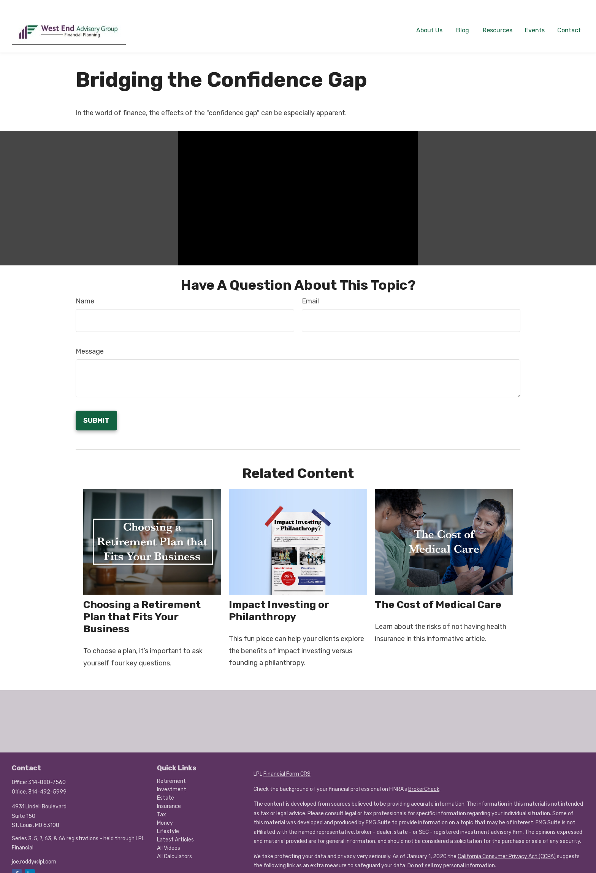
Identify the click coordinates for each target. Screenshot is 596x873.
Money (165, 812)
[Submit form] (96, 409)
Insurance (169, 795)
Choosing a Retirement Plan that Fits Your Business (142, 605)
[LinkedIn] (30, 863)
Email (310, 290)
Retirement (171, 770)
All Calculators (174, 845)
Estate (165, 787)
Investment (171, 778)
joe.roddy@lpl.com (34, 851)
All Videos (168, 837)
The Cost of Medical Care (438, 593)
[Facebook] (17, 863)
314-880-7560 (47, 771)
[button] (429, 18)
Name (85, 290)
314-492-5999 (47, 781)
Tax (161, 803)
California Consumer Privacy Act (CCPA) (507, 845)
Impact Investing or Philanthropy (279, 599)
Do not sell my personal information (451, 854)
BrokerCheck (423, 778)
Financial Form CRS (287, 763)
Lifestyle (168, 820)
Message (90, 340)
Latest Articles (175, 828)
